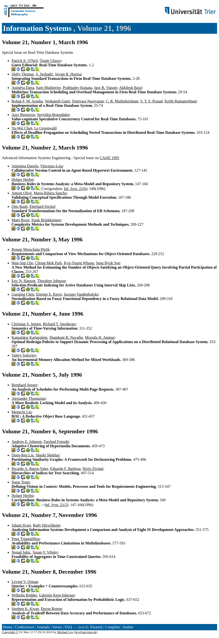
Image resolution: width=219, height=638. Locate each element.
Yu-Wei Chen (22, 128)
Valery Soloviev (24, 355)
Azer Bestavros (23, 115)
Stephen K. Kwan (25, 609)
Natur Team (21, 482)
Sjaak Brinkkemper (46, 220)
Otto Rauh (19, 206)
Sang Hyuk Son (108, 263)
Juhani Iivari (21, 525)
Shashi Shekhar (47, 455)
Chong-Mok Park (48, 263)
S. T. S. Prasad (151, 101)
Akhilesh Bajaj (130, 88)
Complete (112, 627)
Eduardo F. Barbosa (65, 469)
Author (127, 627)
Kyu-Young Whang (79, 263)
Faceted (96, 627)
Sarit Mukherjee (48, 88)
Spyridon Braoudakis (53, 115)
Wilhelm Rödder (24, 595)
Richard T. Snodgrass (59, 324)
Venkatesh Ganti (57, 101)
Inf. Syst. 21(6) (75, 189)
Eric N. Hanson (23, 281)
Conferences (24, 627)
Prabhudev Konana (77, 88)
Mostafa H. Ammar (100, 337)
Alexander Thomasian (28, 398)
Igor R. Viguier (105, 88)
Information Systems (38, 28)
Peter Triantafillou (26, 539)
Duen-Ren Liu (23, 455)
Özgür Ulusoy (50, 61)
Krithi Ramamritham (181, 101)
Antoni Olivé (22, 193)
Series (57, 627)
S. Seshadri (44, 74)
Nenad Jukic (21, 552)
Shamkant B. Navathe (66, 337)
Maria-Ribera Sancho (50, 193)
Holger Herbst (22, 179)
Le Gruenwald (45, 128)
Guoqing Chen (23, 294)
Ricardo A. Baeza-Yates (30, 469)
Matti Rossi (20, 220)
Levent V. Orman (25, 582)
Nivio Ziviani (93, 469)
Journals (43, 627)
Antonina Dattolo (25, 166)
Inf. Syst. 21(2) (56, 505)
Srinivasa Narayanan (88, 101)
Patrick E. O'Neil (25, 61)
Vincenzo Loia (51, 166)
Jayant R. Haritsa (68, 74)
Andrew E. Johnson (27, 442)
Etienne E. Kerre (49, 294)
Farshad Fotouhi (56, 442)
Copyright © (10, 632)
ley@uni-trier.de (85, 632)
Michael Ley (65, 632)
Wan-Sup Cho (22, 263)
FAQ (68, 627)
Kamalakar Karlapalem (29, 337)
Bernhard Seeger (24, 385)
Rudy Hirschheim (46, 525)
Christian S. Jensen (26, 324)
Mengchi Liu (22, 412)
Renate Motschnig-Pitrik (31, 249)
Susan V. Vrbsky (45, 552)
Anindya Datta (23, 88)
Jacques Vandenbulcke (81, 294)
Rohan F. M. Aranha (27, 101)
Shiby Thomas (23, 74)
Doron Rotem (51, 609)
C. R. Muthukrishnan (122, 101)
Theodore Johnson (51, 281)
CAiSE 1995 (109, 158)
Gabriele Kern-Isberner (57, 595)
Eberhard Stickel (42, 206)
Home (7, 627)
